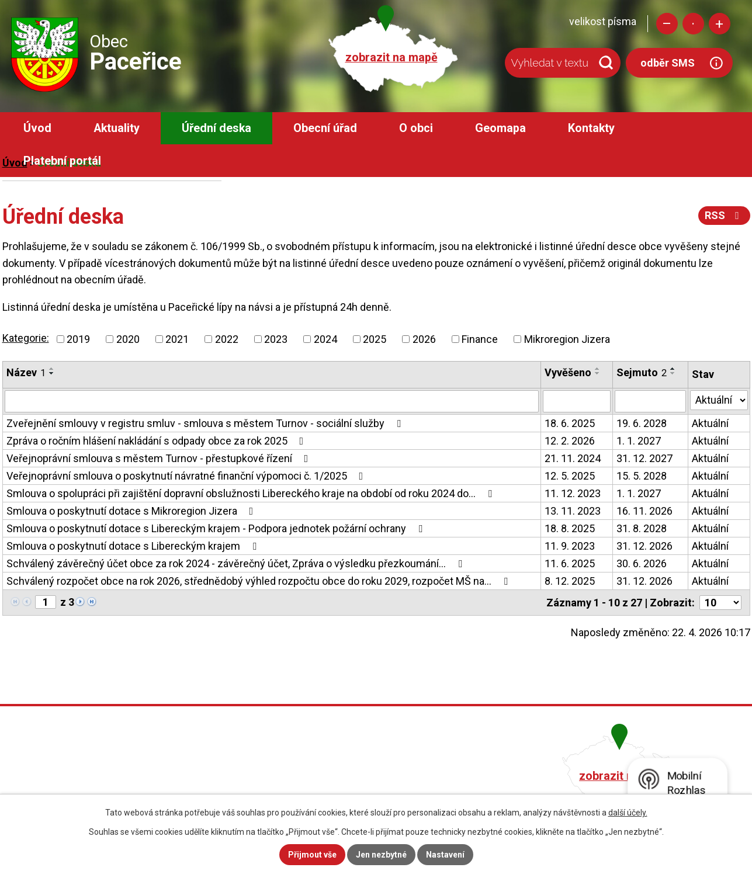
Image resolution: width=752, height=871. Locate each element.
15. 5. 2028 (641, 476)
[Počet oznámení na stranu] (720, 602)
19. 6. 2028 (641, 423)
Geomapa (500, 128)
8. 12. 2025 (570, 581)
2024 (325, 339)
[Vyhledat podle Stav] (719, 400)
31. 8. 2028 (641, 528)
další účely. (627, 812)
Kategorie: (25, 338)
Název (26, 372)
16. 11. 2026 (644, 511)
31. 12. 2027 (644, 458)
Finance (480, 339)
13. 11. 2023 (573, 511)
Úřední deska (216, 128)
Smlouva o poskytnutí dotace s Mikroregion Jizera (132, 511)
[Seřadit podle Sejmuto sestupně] (673, 373)
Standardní (693, 23)
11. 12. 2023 (573, 493)
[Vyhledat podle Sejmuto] (650, 401)
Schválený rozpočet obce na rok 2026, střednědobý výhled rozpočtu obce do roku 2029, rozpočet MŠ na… (259, 581)
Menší (667, 23)
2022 (226, 339)
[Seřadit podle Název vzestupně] (52, 368)
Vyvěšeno (568, 372)
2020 (128, 339)
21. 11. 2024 (573, 458)
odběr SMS (667, 63)
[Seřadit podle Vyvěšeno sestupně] (597, 373)
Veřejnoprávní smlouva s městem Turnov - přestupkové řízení (159, 458)
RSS (724, 215)
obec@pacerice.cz (315, 791)
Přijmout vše (312, 854)
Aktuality (116, 128)
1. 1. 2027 (638, 441)
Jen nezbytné (381, 854)
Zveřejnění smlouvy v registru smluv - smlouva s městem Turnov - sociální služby (206, 423)
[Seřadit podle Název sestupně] (52, 373)
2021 (177, 339)
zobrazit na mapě (391, 57)
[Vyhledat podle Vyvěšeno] (577, 401)
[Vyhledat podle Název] (272, 401)
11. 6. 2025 (570, 563)
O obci (416, 128)
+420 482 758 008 (313, 774)
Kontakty (591, 128)
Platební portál (62, 161)
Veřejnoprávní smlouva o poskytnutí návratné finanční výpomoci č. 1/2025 (187, 476)
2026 (424, 339)
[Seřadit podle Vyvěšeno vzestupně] (597, 368)
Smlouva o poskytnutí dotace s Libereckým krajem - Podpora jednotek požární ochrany (216, 528)
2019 (78, 339)
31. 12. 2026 (644, 546)
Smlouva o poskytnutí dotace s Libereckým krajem (133, 546)
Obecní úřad (325, 128)
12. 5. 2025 (570, 476)
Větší (719, 23)
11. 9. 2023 (570, 546)
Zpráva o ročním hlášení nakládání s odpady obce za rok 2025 (157, 441)
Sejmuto (641, 372)
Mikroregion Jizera (567, 339)
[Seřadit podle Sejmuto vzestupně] (673, 368)
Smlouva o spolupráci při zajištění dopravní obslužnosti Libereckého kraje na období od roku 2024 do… (251, 493)
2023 (275, 339)
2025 (374, 339)
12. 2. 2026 (570, 441)
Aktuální (710, 423)
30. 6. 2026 (641, 563)
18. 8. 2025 (570, 528)
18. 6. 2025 (570, 423)
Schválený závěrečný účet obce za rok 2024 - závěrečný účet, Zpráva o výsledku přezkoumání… (236, 563)
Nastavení (445, 854)
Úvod (37, 128)
